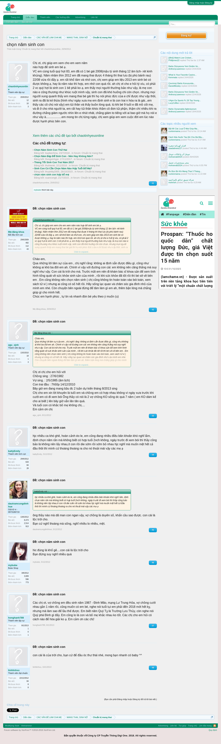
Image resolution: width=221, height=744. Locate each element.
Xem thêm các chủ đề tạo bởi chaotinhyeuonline (68, 136)
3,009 (26, 576)
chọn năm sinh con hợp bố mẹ (51, 174)
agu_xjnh (13, 345)
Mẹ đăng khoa (16, 231)
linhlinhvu (13, 670)
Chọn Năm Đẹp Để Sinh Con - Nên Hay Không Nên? (63, 156)
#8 (153, 668)
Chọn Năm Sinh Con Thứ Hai (50, 149)
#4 (153, 455)
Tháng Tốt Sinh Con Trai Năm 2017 (54, 162)
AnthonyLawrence (176, 69)
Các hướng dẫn (63, 17)
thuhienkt (50, 165)
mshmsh (172, 182)
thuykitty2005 (52, 171)
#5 (153, 530)
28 (28, 468)
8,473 (26, 520)
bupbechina (51, 153)
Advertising (80, 17)
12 (28, 100)
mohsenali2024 (175, 157)
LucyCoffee (173, 103)
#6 (153, 563)
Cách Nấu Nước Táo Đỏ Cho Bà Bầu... (186, 137)
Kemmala (172, 77)
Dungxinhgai (51, 159)
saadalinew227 (175, 148)
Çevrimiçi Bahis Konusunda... (181, 83)
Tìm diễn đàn (12, 22)
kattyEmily (14, 451)
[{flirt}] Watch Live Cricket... (180, 58)
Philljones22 (173, 60)
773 (27, 582)
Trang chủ (15, 17)
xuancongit (51, 177)
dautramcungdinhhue (18, 505)
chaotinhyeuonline (52, 49)
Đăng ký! (186, 35)
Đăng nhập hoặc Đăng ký (200, 3)
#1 (153, 183)
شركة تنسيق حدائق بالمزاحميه (181, 180)
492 (27, 243)
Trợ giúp (182, 726)
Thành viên (45, 17)
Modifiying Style (12, 726)
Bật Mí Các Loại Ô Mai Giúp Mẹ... (183, 128)
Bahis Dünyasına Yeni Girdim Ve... (184, 66)
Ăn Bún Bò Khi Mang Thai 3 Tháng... (185, 171)
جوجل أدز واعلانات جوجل (179, 154)
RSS (214, 725)
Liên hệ (94, 17)
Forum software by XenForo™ (29, 730)
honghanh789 (16, 617)
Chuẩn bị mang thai (31, 49)
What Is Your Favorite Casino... (182, 75)
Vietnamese (26, 726)
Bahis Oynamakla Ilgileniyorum (182, 109)
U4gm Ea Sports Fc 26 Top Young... (184, 100)
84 (28, 681)
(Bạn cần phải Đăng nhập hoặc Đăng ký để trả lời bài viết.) (130, 699)
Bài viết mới (27, 22)
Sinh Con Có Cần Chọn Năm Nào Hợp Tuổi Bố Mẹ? (63, 168)
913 (27, 526)
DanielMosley (174, 86)
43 (28, 249)
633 (27, 462)
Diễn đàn (30, 17)
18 (28, 356)
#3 (153, 416)
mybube (37, 190)
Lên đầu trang (205, 726)
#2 (153, 310)
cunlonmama (174, 131)
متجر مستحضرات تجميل (178, 163)
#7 (153, 626)
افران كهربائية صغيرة (177, 146)
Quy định (213, 730)
